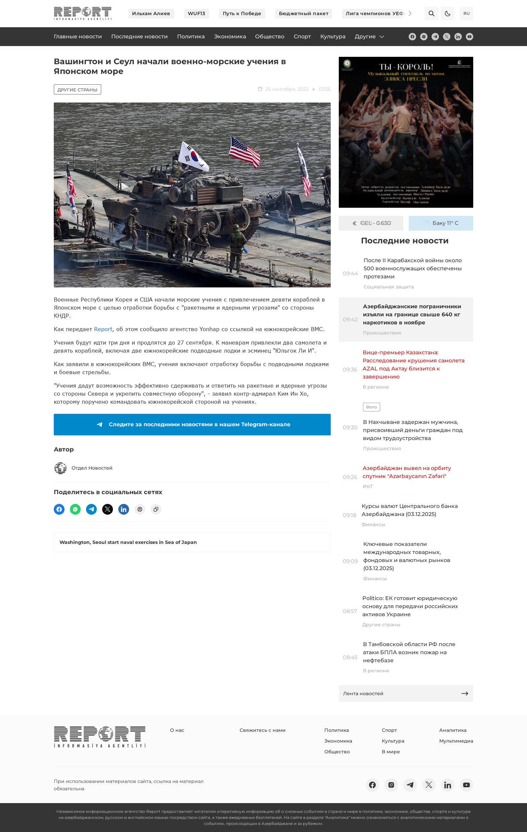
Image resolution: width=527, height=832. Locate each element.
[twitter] (446, 36)
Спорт (389, 730)
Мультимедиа (456, 741)
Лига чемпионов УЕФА (377, 13)
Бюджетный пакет (303, 13)
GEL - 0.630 (371, 223)
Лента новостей (406, 693)
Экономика (338, 741)
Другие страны (77, 89)
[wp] (75, 509)
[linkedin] (458, 36)
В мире (391, 752)
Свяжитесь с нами (263, 730)
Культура (393, 741)
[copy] (156, 509)
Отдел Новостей (83, 468)
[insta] (424, 36)
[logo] (83, 13)
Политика (336, 730)
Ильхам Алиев (151, 13)
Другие (370, 36)
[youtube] (469, 36)
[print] (139, 509)
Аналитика (453, 730)
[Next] (405, 13)
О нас (177, 730)
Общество (337, 752)
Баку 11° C (441, 223)
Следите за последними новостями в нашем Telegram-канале (192, 424)
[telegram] (435, 36)
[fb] (412, 36)
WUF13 (196, 13)
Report (103, 329)
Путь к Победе (242, 13)
